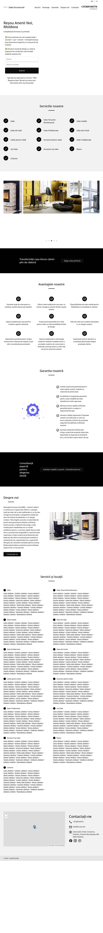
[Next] (96, 210)
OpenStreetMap (60, 845)
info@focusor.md (79, 827)
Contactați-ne (12, 554)
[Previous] (6, 210)
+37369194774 (78, 822)
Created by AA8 (14, 858)
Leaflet (51, 845)
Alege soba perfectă (72, 261)
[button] (34, 827)
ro (92, 1)
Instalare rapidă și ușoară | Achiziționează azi (61, 469)
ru (97, 1)
